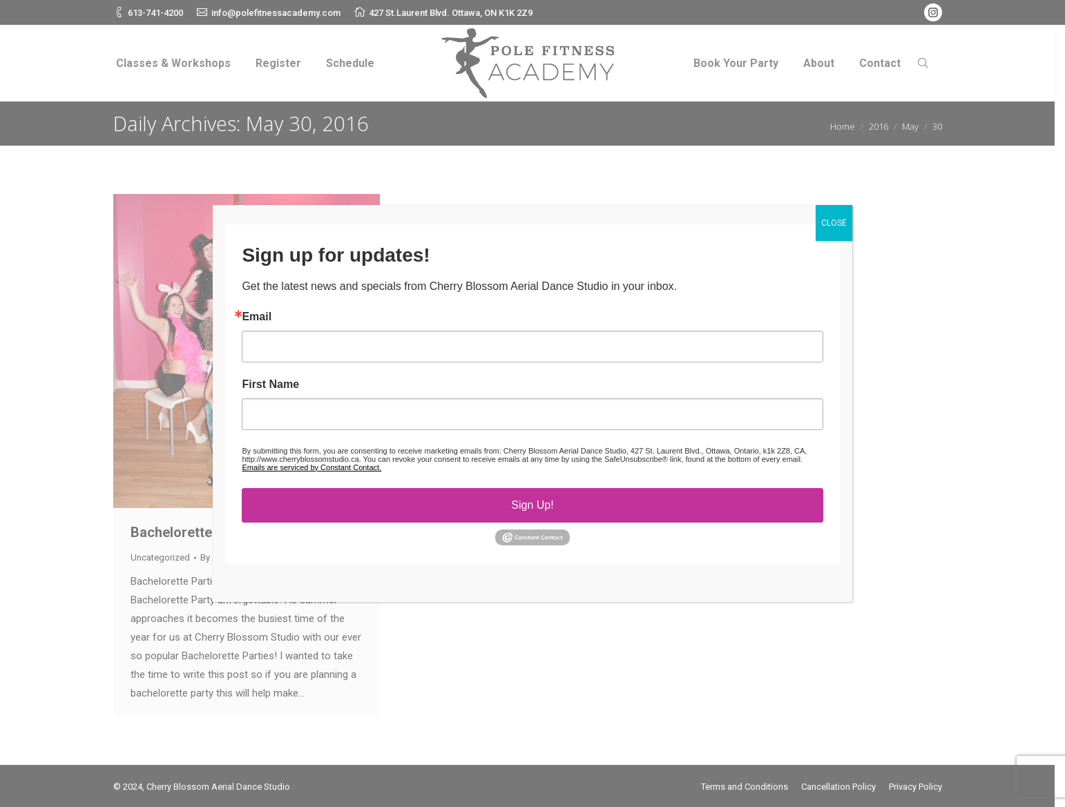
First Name (270, 384)
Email (256, 316)
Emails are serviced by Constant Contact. (311, 467)
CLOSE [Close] (834, 223)
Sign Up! (532, 505)
